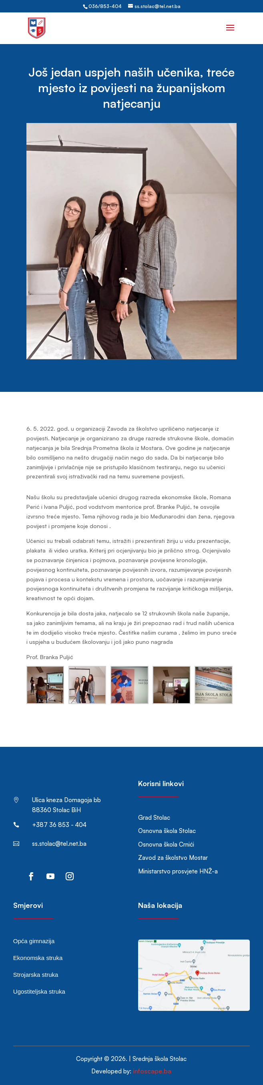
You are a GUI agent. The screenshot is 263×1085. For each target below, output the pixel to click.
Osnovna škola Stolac (167, 831)
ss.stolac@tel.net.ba (59, 843)
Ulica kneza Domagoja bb (66, 800)
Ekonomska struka (37, 957)
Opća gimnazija (33, 941)
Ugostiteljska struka (39, 991)
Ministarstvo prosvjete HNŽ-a (178, 871)
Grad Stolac (154, 817)
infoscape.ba (152, 1071)
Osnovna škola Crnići (166, 844)
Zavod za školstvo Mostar (173, 857)
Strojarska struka (35, 974)
